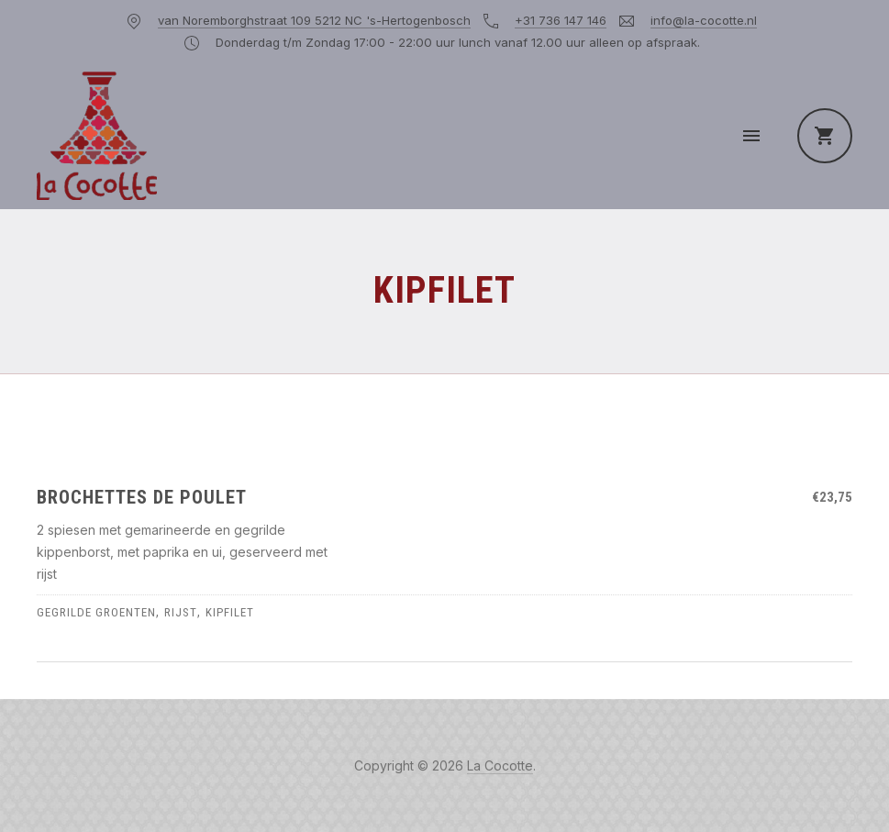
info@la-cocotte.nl (703, 20)
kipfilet (230, 612)
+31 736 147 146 (560, 20)
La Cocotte (500, 765)
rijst (180, 612)
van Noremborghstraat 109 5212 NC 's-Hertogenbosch (314, 20)
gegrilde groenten (96, 612)
